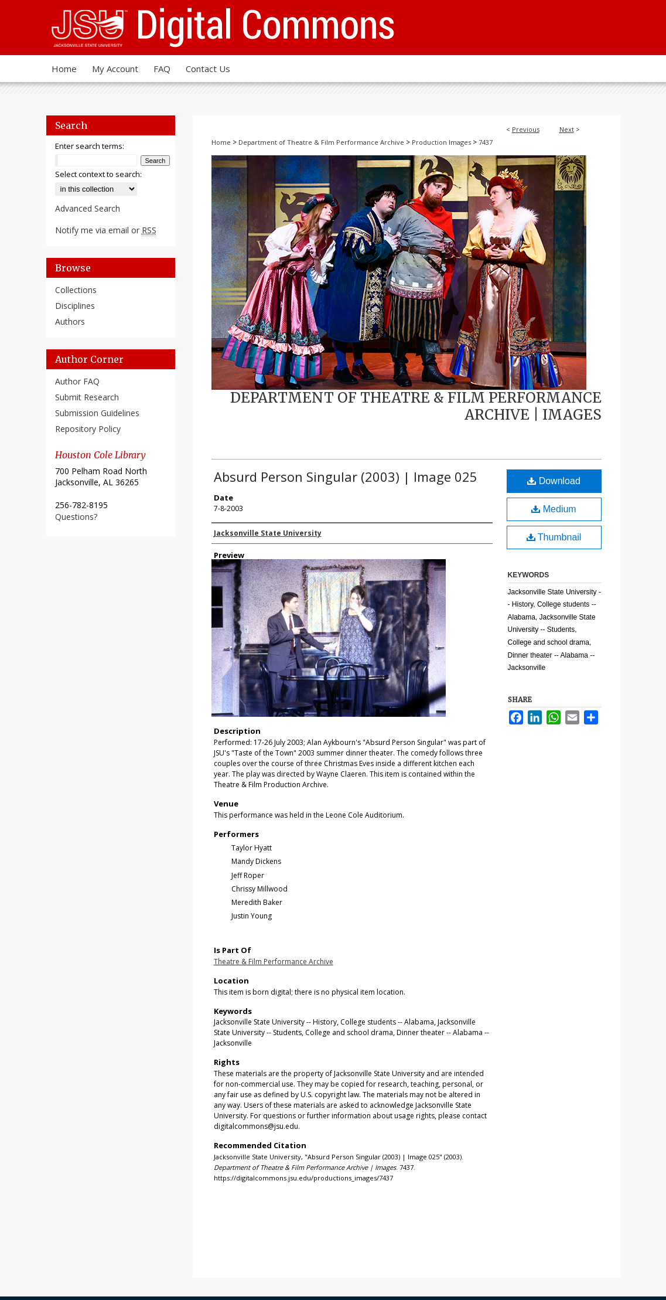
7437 (486, 142)
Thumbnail (554, 537)
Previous (525, 129)
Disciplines (75, 305)
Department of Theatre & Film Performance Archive (321, 142)
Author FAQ (77, 381)
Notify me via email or (105, 230)
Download (553, 481)
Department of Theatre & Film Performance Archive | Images (416, 406)
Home (221, 142)
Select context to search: (98, 174)
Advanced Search (87, 208)
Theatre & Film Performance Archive (273, 962)
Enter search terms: (89, 146)
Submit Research (87, 397)
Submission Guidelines (97, 412)
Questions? (76, 516)
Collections (76, 289)
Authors (70, 321)
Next (566, 129)
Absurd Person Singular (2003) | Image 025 (345, 476)
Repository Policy (88, 428)
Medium (553, 509)
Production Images (441, 142)
